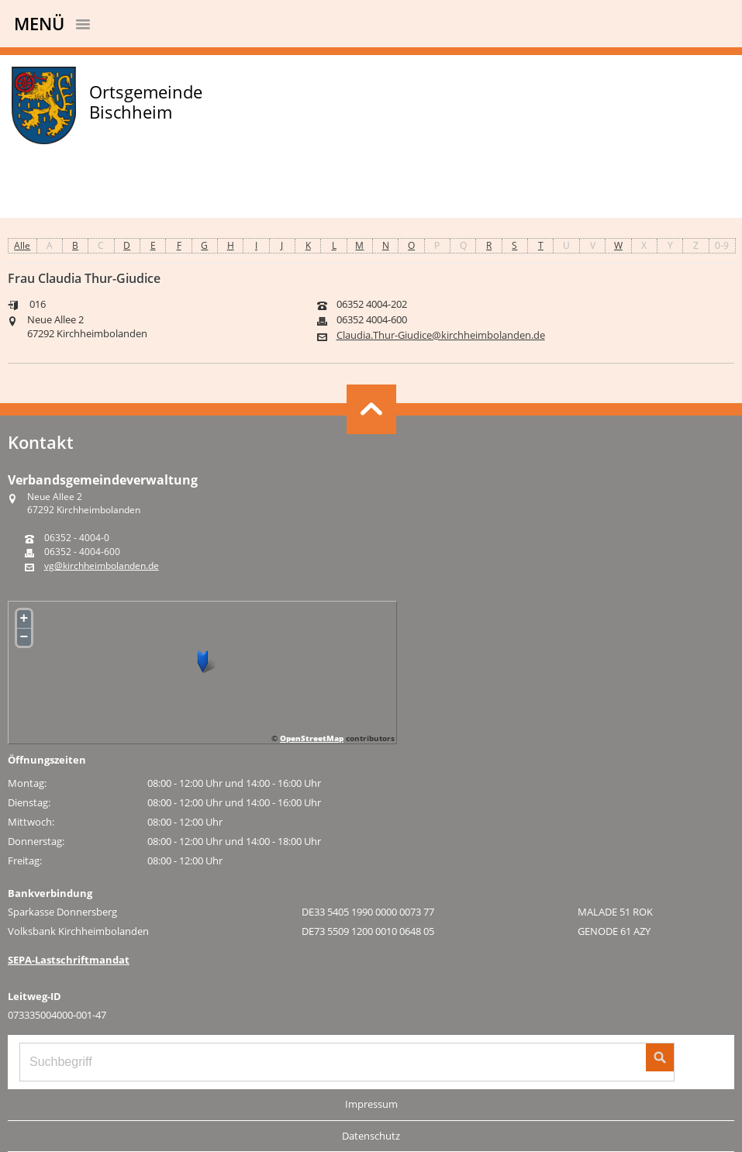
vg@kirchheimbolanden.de (101, 566)
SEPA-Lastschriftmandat (68, 960)
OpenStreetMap (311, 738)
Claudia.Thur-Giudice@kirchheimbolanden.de (440, 335)
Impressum (371, 1104)
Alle (22, 245)
